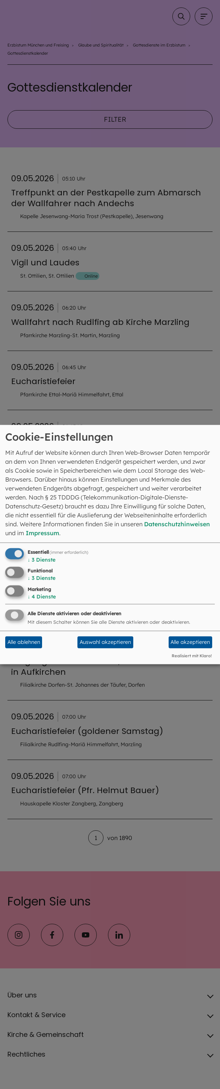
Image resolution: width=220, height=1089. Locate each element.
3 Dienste (41, 559)
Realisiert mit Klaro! (192, 655)
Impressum (42, 532)
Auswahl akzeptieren (105, 642)
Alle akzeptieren (190, 642)
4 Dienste (42, 596)
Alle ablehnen (23, 642)
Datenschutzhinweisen (177, 523)
